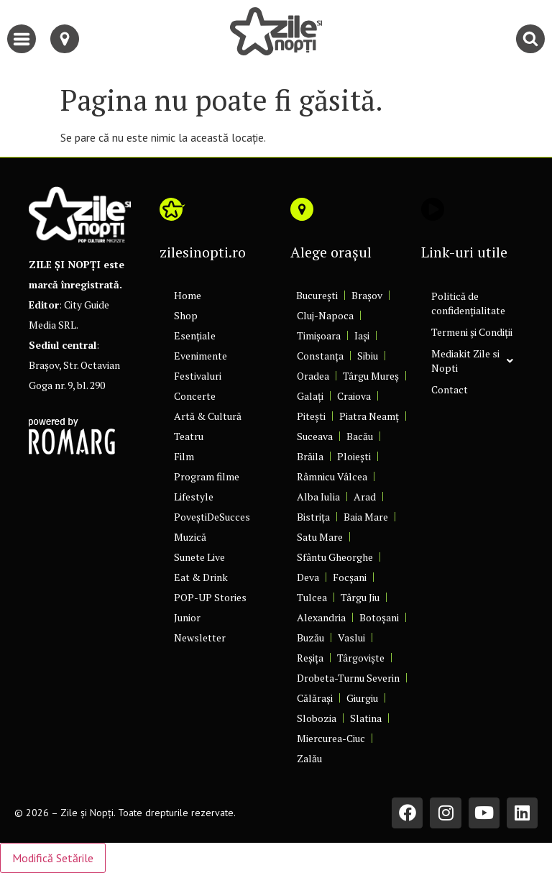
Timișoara (319, 335)
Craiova (354, 396)
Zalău (309, 758)
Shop (186, 315)
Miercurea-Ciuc (331, 738)
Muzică (190, 537)
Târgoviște (361, 657)
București (317, 295)
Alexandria (321, 617)
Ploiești (354, 456)
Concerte (195, 396)
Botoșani (379, 617)
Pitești (311, 416)
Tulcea (312, 597)
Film (184, 456)
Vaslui (351, 637)
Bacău (359, 436)
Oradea (313, 376)
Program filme (206, 476)
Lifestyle (193, 496)
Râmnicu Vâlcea (332, 476)
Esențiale (195, 335)
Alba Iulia (318, 496)
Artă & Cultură (208, 416)
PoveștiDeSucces (212, 517)
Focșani (350, 577)
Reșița (310, 657)
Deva (308, 577)
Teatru (188, 436)
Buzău (310, 637)
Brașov (366, 295)
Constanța (320, 355)
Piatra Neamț (369, 416)
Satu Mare (320, 537)
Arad (365, 496)
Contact (449, 389)
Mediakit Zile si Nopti (472, 361)
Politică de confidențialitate (468, 303)
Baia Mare (366, 517)
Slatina (366, 718)
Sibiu (367, 355)
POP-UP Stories (210, 597)
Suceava (315, 436)
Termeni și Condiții (471, 332)
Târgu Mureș (371, 376)
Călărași (315, 698)
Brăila (310, 456)
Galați (310, 396)
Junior (187, 617)
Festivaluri (197, 376)
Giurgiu (362, 698)
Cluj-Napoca (325, 315)
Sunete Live (199, 557)
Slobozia (316, 718)
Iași (361, 335)
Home (187, 295)
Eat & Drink (201, 577)
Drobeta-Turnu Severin (348, 678)
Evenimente (200, 355)
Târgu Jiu (360, 597)
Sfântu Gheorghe (335, 557)
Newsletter (200, 637)
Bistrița (313, 517)
